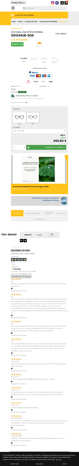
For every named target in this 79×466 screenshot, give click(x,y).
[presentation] (21, 240)
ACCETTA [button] (64, 463)
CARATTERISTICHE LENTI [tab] (48, 213)
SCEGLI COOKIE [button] (39, 463)
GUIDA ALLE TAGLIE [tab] (61, 213)
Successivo (26, 276)
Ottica (20, 21)
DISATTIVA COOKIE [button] (14, 463)
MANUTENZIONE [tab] (39, 219)
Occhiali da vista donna (48, 21)
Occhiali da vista (31, 21)
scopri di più (61, 191)
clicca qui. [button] (59, 459)
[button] (38, 46)
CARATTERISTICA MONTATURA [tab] (33, 213)
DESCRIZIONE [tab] (17, 213)
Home (14, 21)
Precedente (16, 276)
